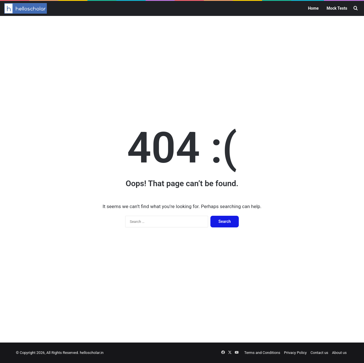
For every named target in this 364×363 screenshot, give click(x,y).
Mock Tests (337, 8)
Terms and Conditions (262, 352)
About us (339, 352)
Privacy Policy (295, 352)
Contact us (320, 352)
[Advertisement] (182, 61)
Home (313, 8)
